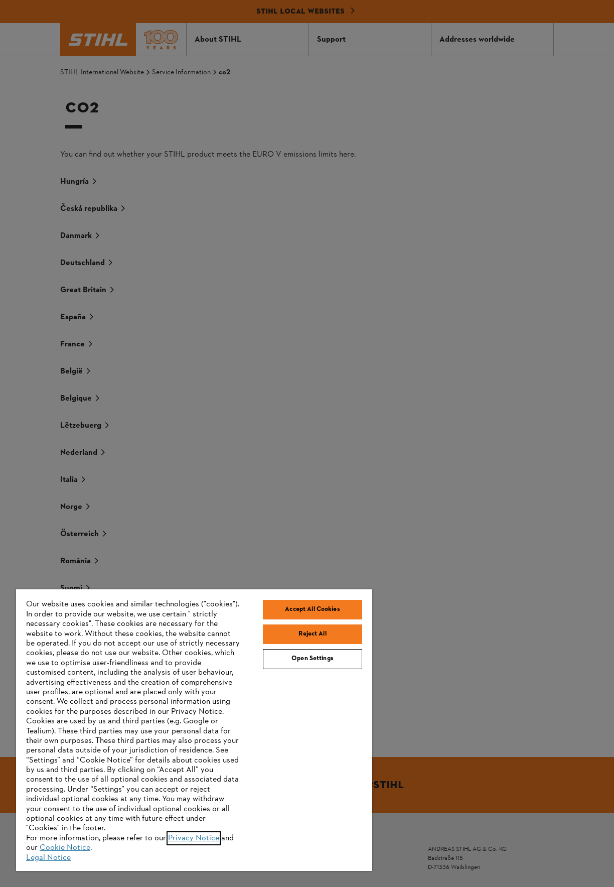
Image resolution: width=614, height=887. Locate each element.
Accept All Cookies (312, 609)
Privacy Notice (193, 838)
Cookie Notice (65, 847)
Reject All (312, 634)
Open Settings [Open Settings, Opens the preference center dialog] (312, 658)
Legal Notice (48, 857)
